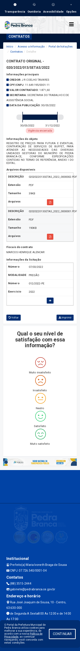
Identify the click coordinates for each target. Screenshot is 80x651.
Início (9, 46)
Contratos (16, 51)
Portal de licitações (61, 46)
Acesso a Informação (31, 46)
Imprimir (65, 317)
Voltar (14, 317)
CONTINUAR (62, 634)
